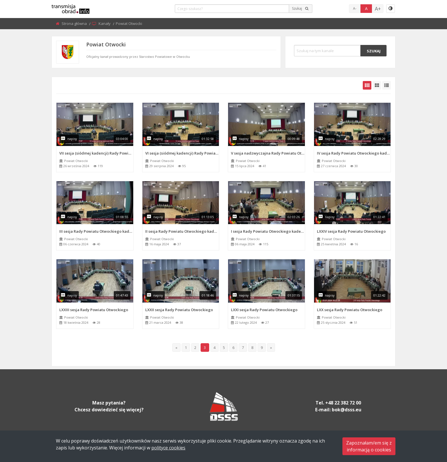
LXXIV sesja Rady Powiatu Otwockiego (351, 231)
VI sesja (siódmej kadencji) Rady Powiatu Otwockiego (182, 153)
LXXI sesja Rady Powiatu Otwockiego (264, 309)
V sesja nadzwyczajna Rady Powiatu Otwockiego (268, 153)
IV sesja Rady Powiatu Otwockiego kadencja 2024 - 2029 (354, 153)
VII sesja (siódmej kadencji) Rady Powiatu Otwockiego (96, 153)
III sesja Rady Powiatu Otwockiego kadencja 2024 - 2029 (96, 231)
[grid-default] (367, 85)
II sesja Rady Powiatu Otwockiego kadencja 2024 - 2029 (182, 231)
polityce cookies (168, 448)
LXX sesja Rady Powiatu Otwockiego (349, 309)
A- (354, 8)
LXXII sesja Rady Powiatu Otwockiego (179, 309)
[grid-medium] (376, 85)
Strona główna (75, 23)
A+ (378, 8)
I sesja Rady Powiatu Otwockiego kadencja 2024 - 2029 (268, 231)
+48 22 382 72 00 (343, 403)
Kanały (105, 23)
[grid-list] (386, 85)
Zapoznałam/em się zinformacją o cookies (369, 446)
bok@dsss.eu (346, 409)
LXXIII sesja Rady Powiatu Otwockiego (93, 309)
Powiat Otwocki (76, 161)
